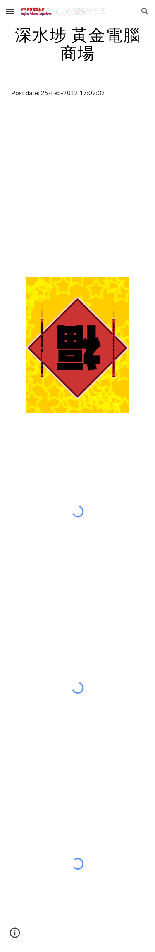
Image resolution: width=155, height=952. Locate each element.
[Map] (78, 189)
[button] (10, 11)
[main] (78, 43)
